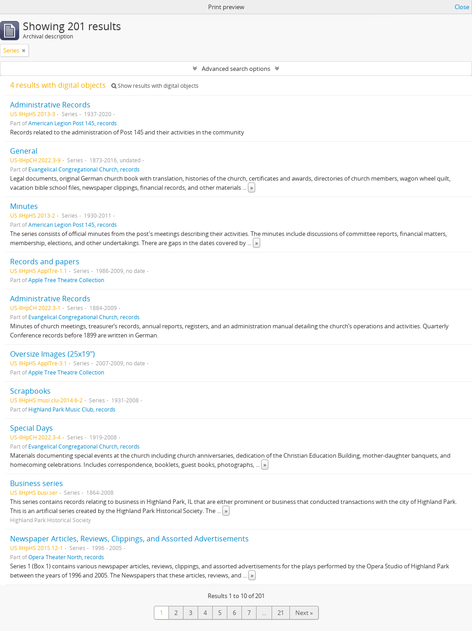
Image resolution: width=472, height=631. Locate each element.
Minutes (24, 206)
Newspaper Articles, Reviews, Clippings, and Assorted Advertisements (129, 539)
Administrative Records (50, 105)
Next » (304, 613)
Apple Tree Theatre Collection (66, 279)
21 (281, 613)
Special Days (31, 428)
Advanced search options (236, 68)
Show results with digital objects (155, 86)
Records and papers (44, 262)
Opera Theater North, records (66, 557)
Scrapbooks (30, 391)
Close (462, 7)
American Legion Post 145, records (72, 123)
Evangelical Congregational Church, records (84, 169)
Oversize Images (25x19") (52, 354)
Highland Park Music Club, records (71, 409)
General (23, 151)
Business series (36, 483)
